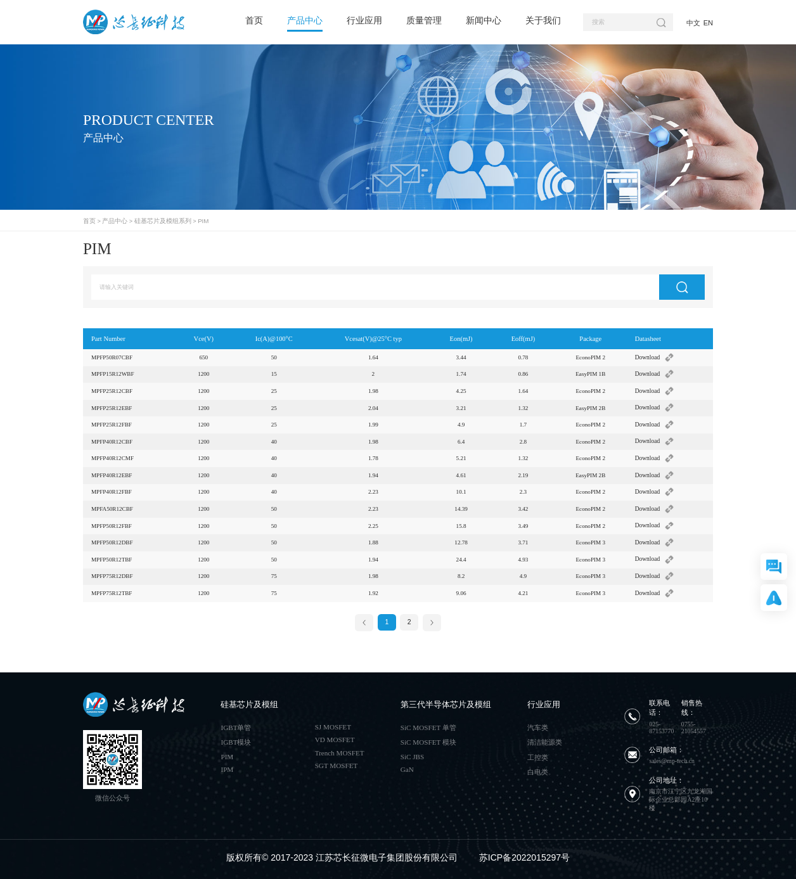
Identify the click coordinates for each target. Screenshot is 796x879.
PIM (193, 220)
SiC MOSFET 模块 (428, 737)
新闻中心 (483, 20)
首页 (254, 20)
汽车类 (537, 722)
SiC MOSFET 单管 (428, 722)
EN (708, 23)
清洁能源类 (544, 737)
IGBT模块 (236, 737)
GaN (407, 763)
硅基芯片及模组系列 (156, 220)
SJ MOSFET (333, 721)
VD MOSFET (335, 734)
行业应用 (364, 20)
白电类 (537, 766)
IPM (227, 763)
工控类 (537, 751)
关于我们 (543, 20)
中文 (693, 23)
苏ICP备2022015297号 (524, 852)
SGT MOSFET (336, 760)
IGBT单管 (236, 722)
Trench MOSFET (339, 747)
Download (655, 356)
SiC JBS (412, 751)
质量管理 (424, 20)
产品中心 (305, 20)
